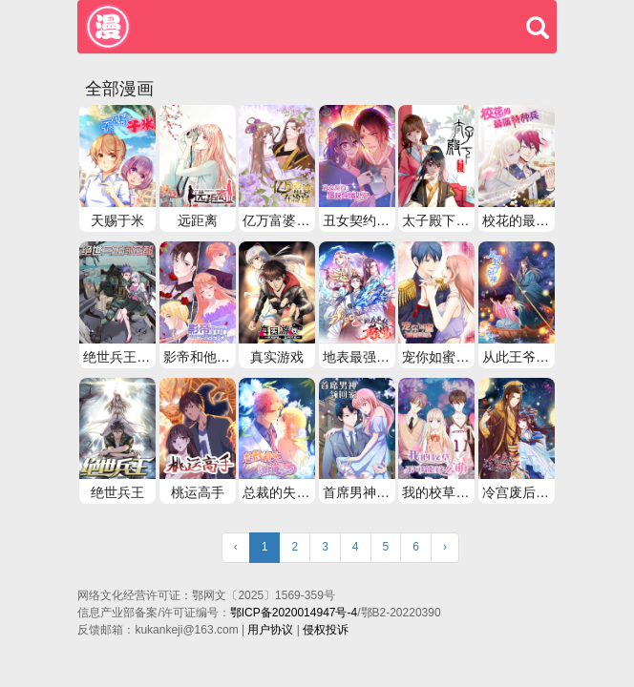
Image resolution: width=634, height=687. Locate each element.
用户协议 (270, 629)
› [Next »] (445, 546)
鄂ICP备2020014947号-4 (293, 612)
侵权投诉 (326, 629)
